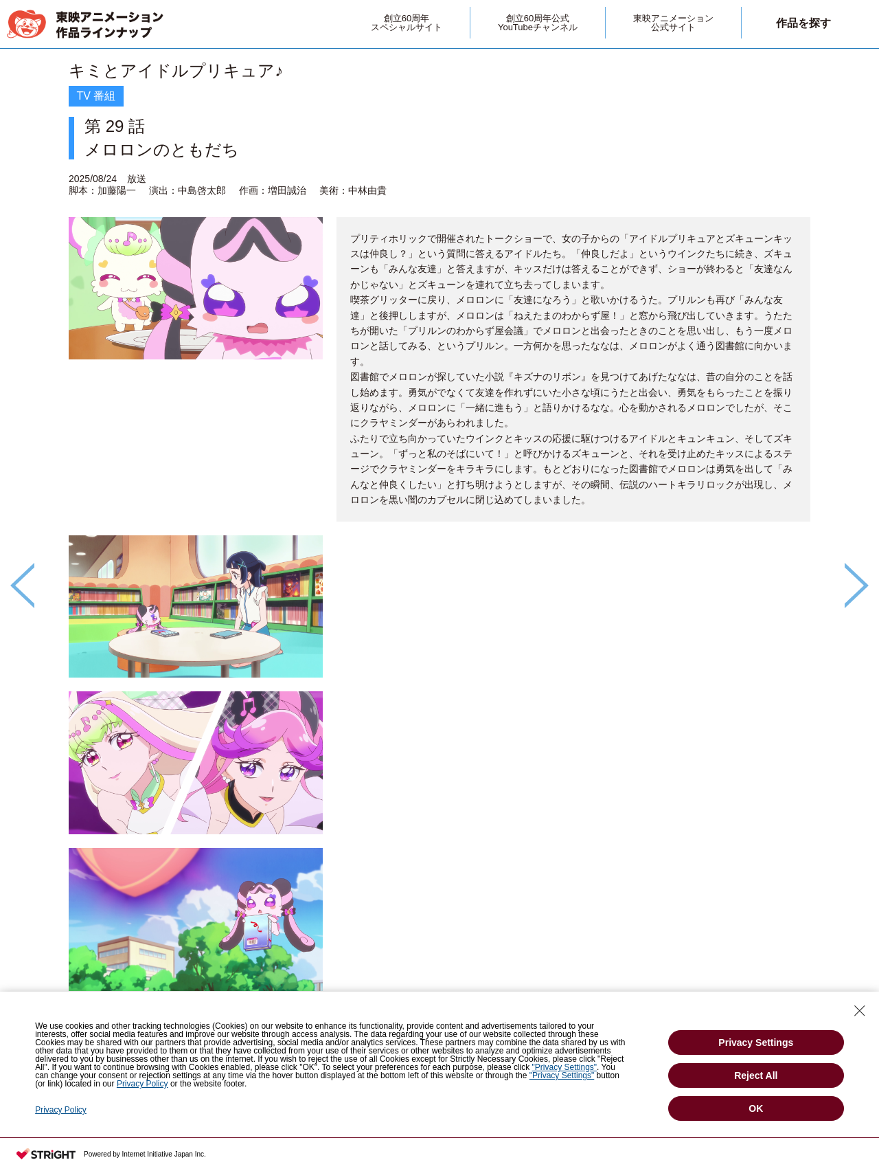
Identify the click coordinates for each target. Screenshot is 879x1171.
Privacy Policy (142, 1084)
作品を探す (803, 23)
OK (756, 1108)
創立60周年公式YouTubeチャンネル (538, 22)
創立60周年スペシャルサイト (406, 22)
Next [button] (857, 585)
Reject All (755, 1075)
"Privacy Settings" (564, 1067)
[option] (439, 562)
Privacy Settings (755, 1042)
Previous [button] (22, 585)
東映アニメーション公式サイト (673, 22)
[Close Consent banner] (860, 1011)
